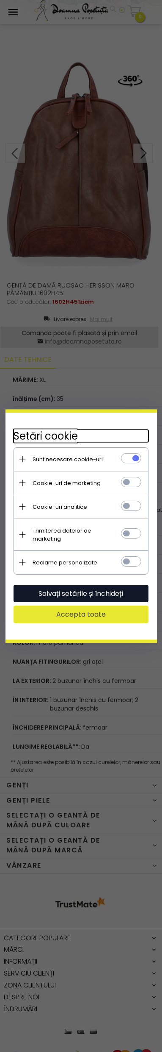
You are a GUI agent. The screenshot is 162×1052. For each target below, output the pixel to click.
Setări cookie (46, 440)
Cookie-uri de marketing (67, 487)
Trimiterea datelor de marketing (77, 534)
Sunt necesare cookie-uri (68, 463)
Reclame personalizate (65, 558)
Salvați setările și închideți (81, 589)
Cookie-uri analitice (60, 511)
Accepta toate (81, 610)
